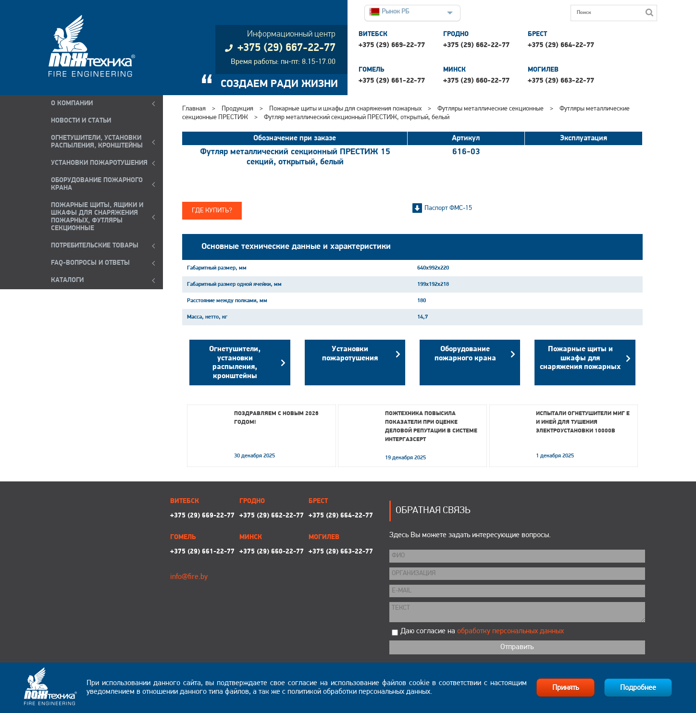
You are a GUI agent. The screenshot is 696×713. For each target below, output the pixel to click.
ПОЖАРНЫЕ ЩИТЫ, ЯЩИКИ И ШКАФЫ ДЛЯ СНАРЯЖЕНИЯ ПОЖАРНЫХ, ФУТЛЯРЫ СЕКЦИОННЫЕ (97, 217)
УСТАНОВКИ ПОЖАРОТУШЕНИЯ (99, 163)
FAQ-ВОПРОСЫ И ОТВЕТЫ (90, 263)
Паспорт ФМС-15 (448, 208)
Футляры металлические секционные (490, 108)
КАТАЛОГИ (67, 280)
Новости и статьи (81, 120)
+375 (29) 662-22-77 (476, 45)
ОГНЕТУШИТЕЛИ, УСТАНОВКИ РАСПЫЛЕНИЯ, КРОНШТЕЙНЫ (97, 142)
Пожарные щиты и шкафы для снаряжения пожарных (345, 108)
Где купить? (212, 210)
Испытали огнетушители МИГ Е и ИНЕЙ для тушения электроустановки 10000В (583, 422)
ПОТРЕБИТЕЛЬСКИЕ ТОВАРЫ (94, 245)
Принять (565, 688)
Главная (194, 108)
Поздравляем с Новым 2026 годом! (276, 418)
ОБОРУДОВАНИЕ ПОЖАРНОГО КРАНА (97, 184)
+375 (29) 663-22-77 (561, 81)
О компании (72, 103)
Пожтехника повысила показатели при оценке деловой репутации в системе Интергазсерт (431, 427)
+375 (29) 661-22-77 (392, 81)
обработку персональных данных (510, 631)
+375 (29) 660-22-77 (476, 81)
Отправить (517, 647)
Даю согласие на (482, 631)
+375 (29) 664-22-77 (561, 45)
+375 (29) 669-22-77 (392, 45)
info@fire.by (189, 577)
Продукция (237, 108)
